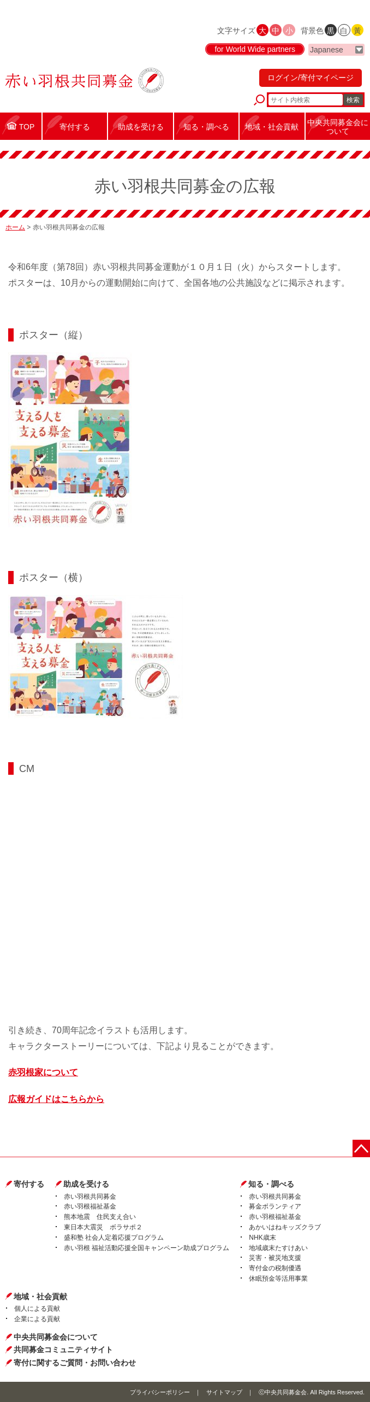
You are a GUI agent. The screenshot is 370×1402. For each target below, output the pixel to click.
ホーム (15, 227)
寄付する (29, 1184)
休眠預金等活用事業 (278, 1278)
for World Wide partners (254, 49)
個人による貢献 (37, 1308)
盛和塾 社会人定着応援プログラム (114, 1237)
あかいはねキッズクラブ (285, 1227)
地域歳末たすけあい (278, 1248)
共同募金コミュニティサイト (63, 1349)
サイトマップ (224, 1392)
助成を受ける (86, 1184)
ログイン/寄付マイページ (310, 77)
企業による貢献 (37, 1319)
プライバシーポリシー (160, 1392)
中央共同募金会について (56, 1337)
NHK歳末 (262, 1237)
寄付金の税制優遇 (275, 1268)
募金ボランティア (275, 1206)
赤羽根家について (43, 1072)
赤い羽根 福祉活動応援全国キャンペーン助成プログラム (146, 1248)
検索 (353, 100)
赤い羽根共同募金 (90, 1196)
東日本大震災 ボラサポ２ (103, 1227)
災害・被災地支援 (275, 1258)
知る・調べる (271, 1184)
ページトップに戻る (361, 1148)
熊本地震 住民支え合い (100, 1217)
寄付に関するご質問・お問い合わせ (75, 1362)
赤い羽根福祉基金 (90, 1206)
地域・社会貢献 (40, 1296)
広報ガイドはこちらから (56, 1099)
